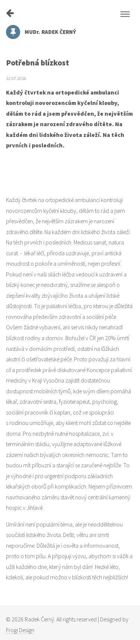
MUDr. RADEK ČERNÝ (41, 32)
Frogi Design (20, 630)
